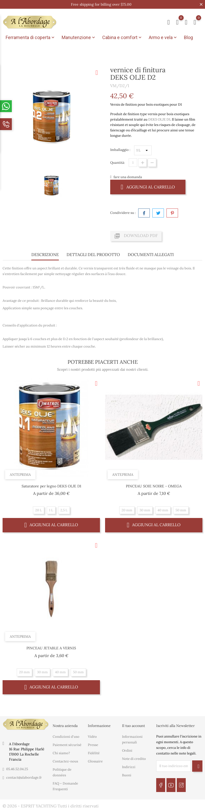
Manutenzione (79, 37)
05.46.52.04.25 (17, 769)
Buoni (126, 775)
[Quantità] (133, 162)
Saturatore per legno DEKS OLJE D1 (51, 486)
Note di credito (134, 759)
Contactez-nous (65, 761)
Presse (93, 745)
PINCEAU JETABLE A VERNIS (51, 648)
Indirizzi (128, 767)
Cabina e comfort (122, 37)
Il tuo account (133, 725)
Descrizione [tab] (45, 254)
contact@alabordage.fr (24, 777)
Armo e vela (163, 37)
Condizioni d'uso (66, 736)
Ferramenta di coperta (30, 37)
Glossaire (95, 761)
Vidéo (92, 736)
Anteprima (20, 474)
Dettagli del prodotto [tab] (93, 254)
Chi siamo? (61, 753)
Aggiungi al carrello (148, 187)
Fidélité (94, 753)
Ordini (127, 750)
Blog (188, 37)
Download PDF (136, 236)
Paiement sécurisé (67, 745)
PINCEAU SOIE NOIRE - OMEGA (154, 486)
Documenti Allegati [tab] (151, 254)
